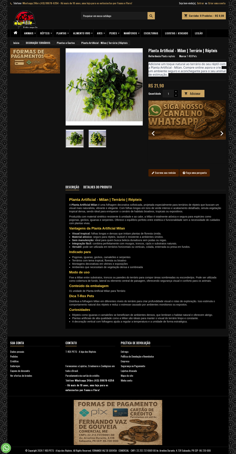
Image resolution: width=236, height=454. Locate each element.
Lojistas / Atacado (176, 33)
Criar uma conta (216, 3)
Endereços (15, 366)
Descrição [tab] (72, 187)
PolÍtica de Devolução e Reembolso (137, 356)
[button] (154, 131)
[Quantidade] (168, 93)
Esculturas (151, 33)
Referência (154, 56)
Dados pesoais (17, 351)
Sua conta (17, 343)
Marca (182, 56)
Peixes (113, 33)
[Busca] (118, 15)
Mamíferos (130, 33)
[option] (187, 131)
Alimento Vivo (81, 33)
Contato (71, 343)
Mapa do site (127, 375)
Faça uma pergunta (195, 173)
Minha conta (126, 380)
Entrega (124, 351)
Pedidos (14, 356)
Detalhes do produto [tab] (97, 187)
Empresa (125, 361)
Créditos (14, 361)
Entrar (200, 3)
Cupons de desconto (20, 371)
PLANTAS (61, 33)
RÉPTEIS (45, 33)
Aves (100, 33)
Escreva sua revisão (164, 173)
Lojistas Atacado (129, 371)
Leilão (199, 33)
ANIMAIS (28, 33)
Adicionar (192, 93)
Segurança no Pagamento (133, 366)
